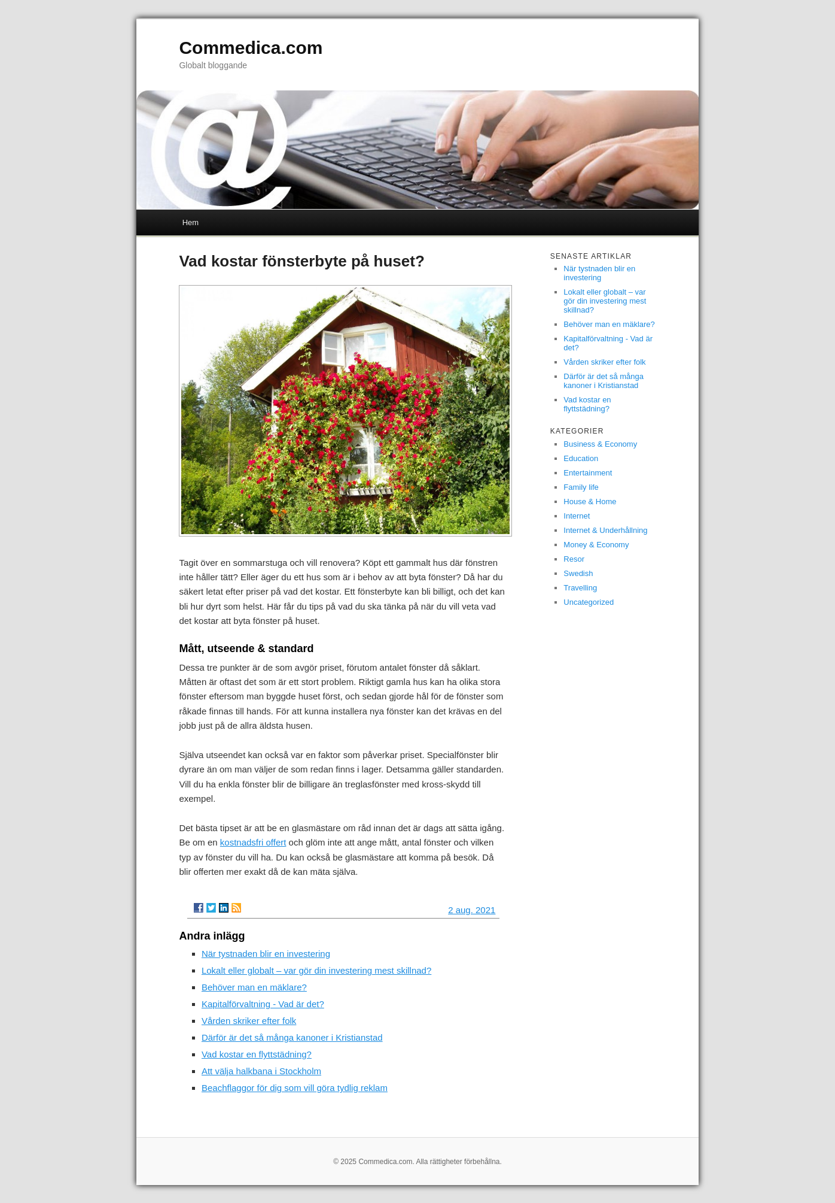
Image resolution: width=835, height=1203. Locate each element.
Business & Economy (600, 444)
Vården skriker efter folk (249, 1021)
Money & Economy (596, 544)
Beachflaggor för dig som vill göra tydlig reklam (295, 1088)
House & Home (589, 501)
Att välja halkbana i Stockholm (261, 1071)
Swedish (578, 573)
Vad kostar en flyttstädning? (257, 1054)
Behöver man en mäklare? (254, 987)
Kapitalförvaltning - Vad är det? (263, 1004)
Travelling (580, 587)
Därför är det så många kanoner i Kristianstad (292, 1037)
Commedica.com (250, 47)
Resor (573, 558)
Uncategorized (588, 602)
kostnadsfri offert (253, 842)
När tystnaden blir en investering (266, 954)
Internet (576, 515)
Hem (190, 222)
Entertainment (587, 472)
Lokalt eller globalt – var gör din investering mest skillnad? (316, 970)
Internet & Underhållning (605, 530)
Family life (581, 487)
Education (580, 458)
